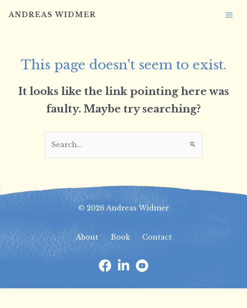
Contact (157, 237)
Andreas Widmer (52, 14)
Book (120, 237)
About (87, 237)
